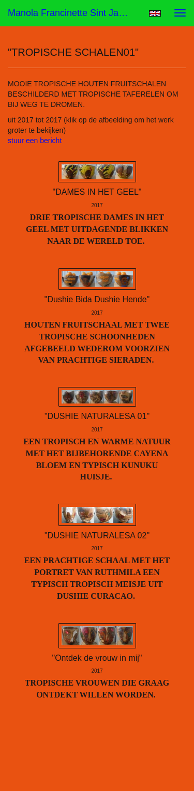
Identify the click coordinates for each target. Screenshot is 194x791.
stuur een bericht (35, 140)
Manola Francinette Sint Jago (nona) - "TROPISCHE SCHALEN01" (74, 13)
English (155, 13)
